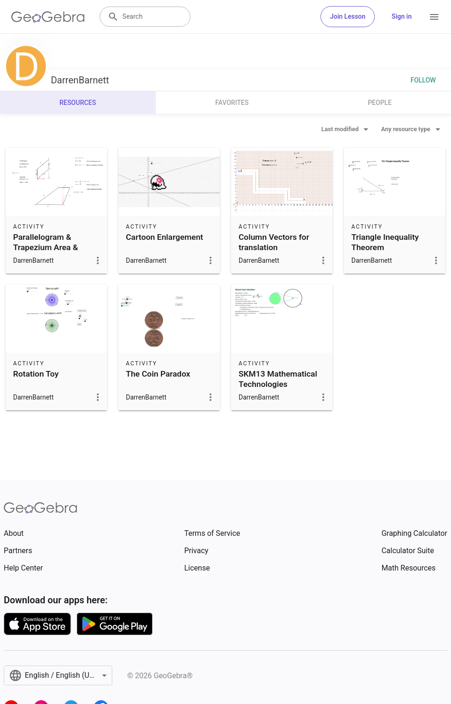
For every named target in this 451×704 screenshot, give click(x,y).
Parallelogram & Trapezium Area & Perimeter (45, 247)
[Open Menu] (434, 16)
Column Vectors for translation (274, 242)
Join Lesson (347, 16)
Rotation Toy (35, 373)
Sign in (402, 16)
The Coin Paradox (158, 373)
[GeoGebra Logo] (48, 16)
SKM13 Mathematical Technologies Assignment (278, 384)
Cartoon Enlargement (164, 237)
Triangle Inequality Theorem (385, 242)
